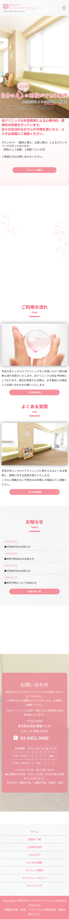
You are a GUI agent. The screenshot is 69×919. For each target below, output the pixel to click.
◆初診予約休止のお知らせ (19, 559)
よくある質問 (34, 491)
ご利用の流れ (34, 392)
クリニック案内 (34, 169)
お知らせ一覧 (34, 591)
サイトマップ (34, 885)
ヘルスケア (34, 855)
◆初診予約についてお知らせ (20, 583)
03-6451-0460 (34, 738)
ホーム (34, 831)
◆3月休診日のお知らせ (17, 571)
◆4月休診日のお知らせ (17, 546)
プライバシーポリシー (34, 878)
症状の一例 (34, 839)
